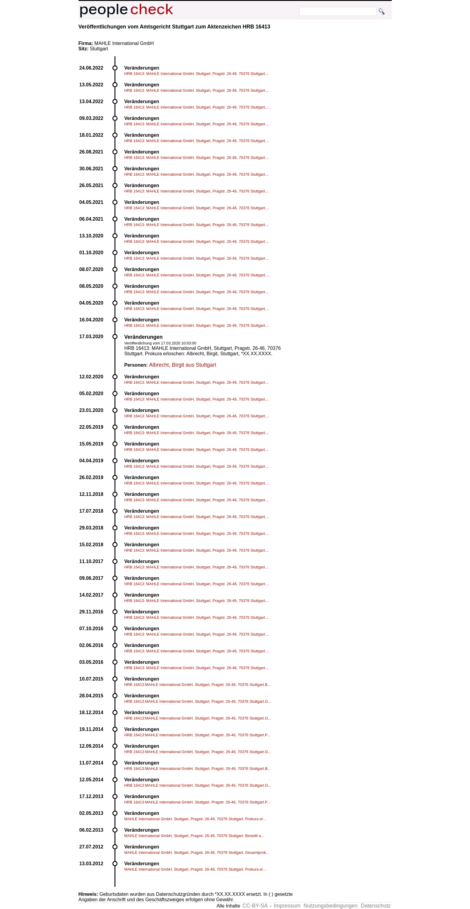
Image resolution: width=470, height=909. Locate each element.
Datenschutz (376, 906)
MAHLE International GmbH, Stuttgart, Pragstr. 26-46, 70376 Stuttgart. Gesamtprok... (196, 852)
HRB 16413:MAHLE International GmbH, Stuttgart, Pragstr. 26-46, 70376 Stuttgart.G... (197, 701)
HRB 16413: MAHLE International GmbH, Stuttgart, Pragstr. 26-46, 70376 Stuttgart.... (196, 73)
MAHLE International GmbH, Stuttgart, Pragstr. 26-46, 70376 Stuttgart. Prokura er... (195, 819)
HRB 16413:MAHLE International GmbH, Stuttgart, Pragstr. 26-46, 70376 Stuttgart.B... (197, 684)
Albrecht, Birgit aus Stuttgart (182, 365)
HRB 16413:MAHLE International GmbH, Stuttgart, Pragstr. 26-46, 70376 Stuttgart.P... (197, 735)
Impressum (287, 906)
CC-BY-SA (255, 906)
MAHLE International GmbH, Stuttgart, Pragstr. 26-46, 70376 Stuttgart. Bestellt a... (194, 835)
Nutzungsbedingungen (331, 906)
